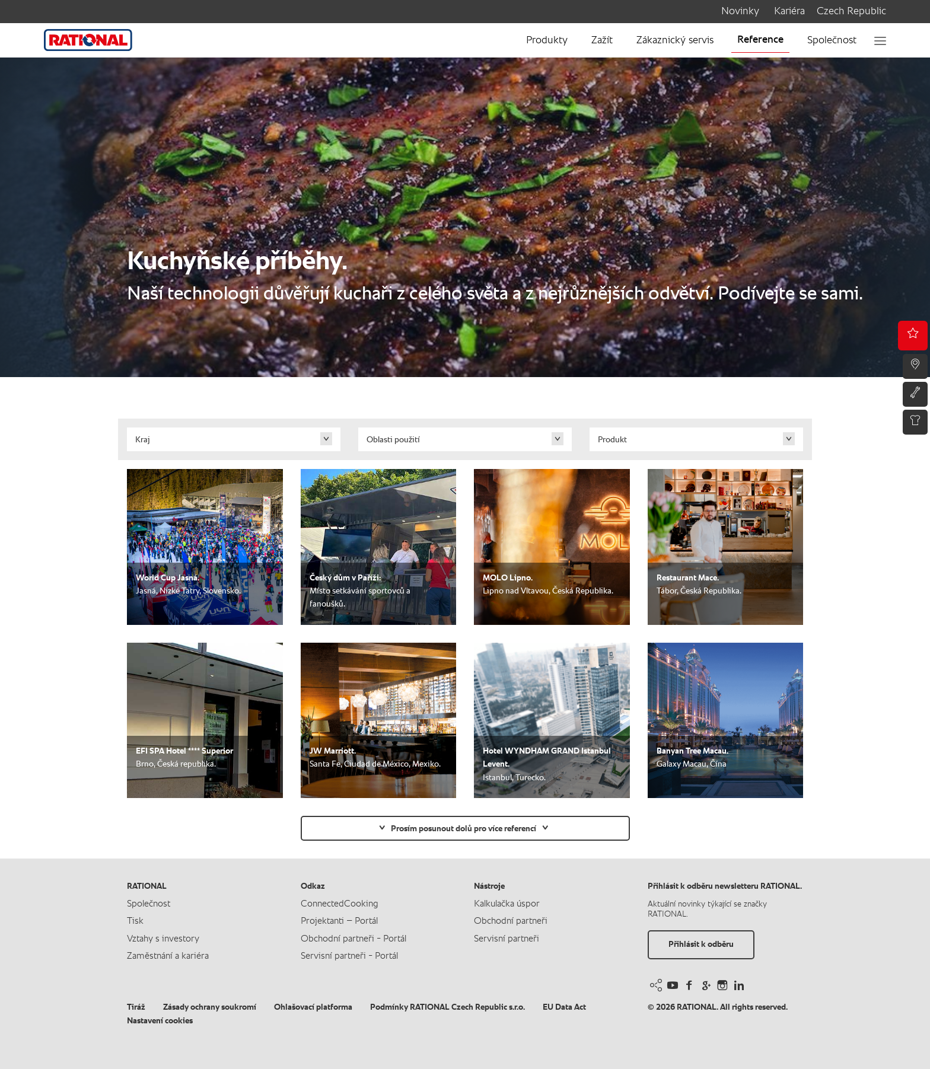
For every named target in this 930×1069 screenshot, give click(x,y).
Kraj (142, 440)
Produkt (612, 440)
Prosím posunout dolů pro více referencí (463, 829)
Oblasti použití (393, 440)
